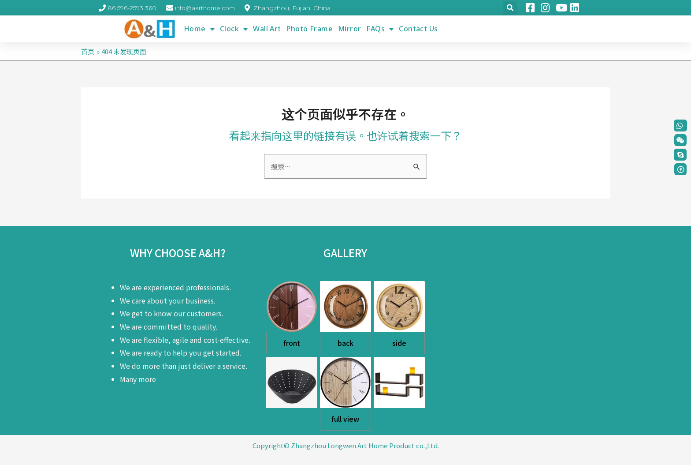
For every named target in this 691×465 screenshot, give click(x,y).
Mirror (349, 29)
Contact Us (418, 29)
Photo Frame (309, 29)
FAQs (380, 29)
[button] (680, 140)
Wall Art (267, 29)
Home (199, 29)
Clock (234, 29)
